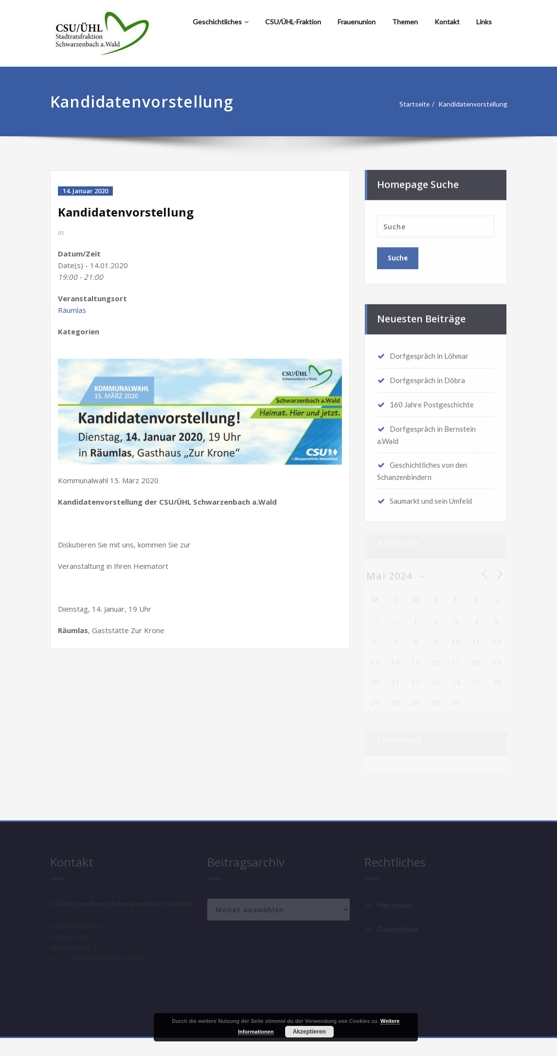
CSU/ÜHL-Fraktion (293, 22)
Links (484, 22)
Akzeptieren (309, 1031)
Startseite (411, 104)
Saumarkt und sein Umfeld (431, 497)
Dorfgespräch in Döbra (427, 377)
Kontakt (447, 22)
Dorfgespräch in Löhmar (429, 352)
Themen (405, 22)
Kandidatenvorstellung (474, 104)
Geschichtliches (221, 22)
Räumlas (72, 310)
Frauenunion (357, 22)
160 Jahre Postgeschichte (432, 401)
